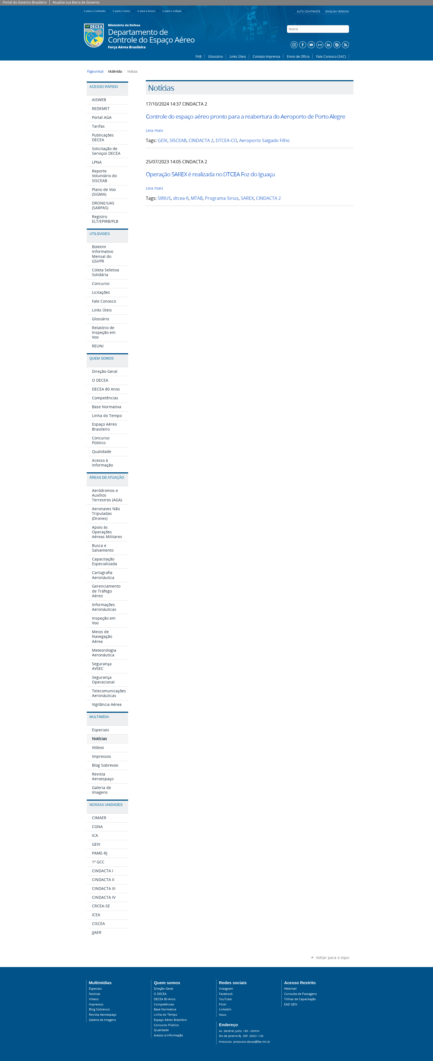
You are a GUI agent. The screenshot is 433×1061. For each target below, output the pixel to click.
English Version (337, 11)
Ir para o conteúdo (97, 10)
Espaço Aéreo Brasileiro (170, 1020)
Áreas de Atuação (106, 478)
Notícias (94, 994)
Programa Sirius (222, 198)
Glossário (215, 56)
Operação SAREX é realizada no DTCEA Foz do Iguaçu (210, 174)
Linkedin (225, 1009)
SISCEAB (178, 140)
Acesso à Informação (168, 1035)
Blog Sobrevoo (99, 1009)
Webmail (290, 989)
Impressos (96, 1004)
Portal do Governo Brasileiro (25, 2)
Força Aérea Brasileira (127, 47)
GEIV (162, 140)
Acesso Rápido (103, 87)
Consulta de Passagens (300, 994)
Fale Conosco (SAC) (331, 56)
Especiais (95, 989)
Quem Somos (101, 358)
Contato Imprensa (266, 56)
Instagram (226, 989)
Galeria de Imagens (102, 1020)
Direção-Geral (163, 989)
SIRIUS (164, 198)
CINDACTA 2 (201, 140)
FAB (199, 56)
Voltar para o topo (332, 957)
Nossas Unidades (106, 805)
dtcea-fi (181, 198)
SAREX (247, 198)
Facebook (226, 994)
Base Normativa (165, 1009)
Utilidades (99, 234)
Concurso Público (166, 1025)
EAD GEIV (290, 1004)
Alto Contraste (309, 11)
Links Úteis (237, 56)
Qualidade (161, 1030)
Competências (164, 1004)
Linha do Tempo (165, 1015)
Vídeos (94, 999)
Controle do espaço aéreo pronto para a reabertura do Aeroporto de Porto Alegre (245, 116)
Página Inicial (95, 71)
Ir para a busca (149, 10)
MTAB (197, 198)
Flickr (222, 1004)
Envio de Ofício (298, 56)
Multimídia (99, 717)
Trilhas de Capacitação (300, 999)
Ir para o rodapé (174, 10)
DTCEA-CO (226, 140)
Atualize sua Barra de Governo (75, 2)
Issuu (222, 1015)
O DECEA (160, 994)
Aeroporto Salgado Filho (264, 140)
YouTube (225, 999)
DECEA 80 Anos (164, 999)
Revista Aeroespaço (103, 1015)
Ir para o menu (124, 10)
